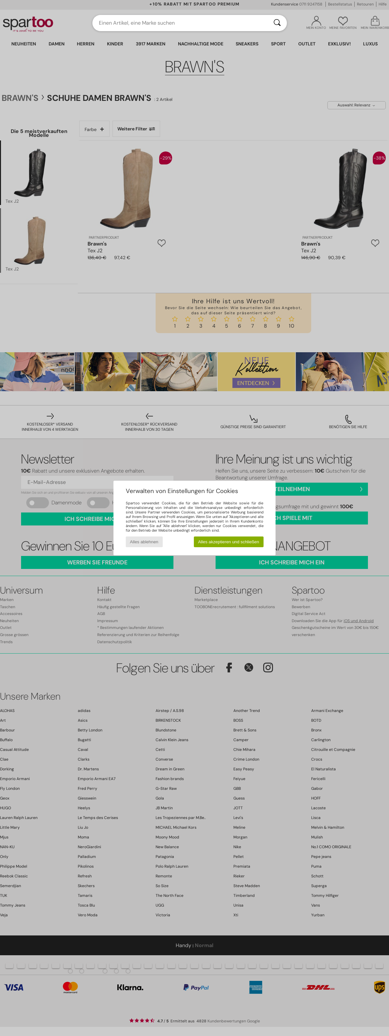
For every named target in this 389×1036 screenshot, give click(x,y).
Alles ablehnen (144, 541)
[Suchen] (277, 23)
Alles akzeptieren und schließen (228, 541)
